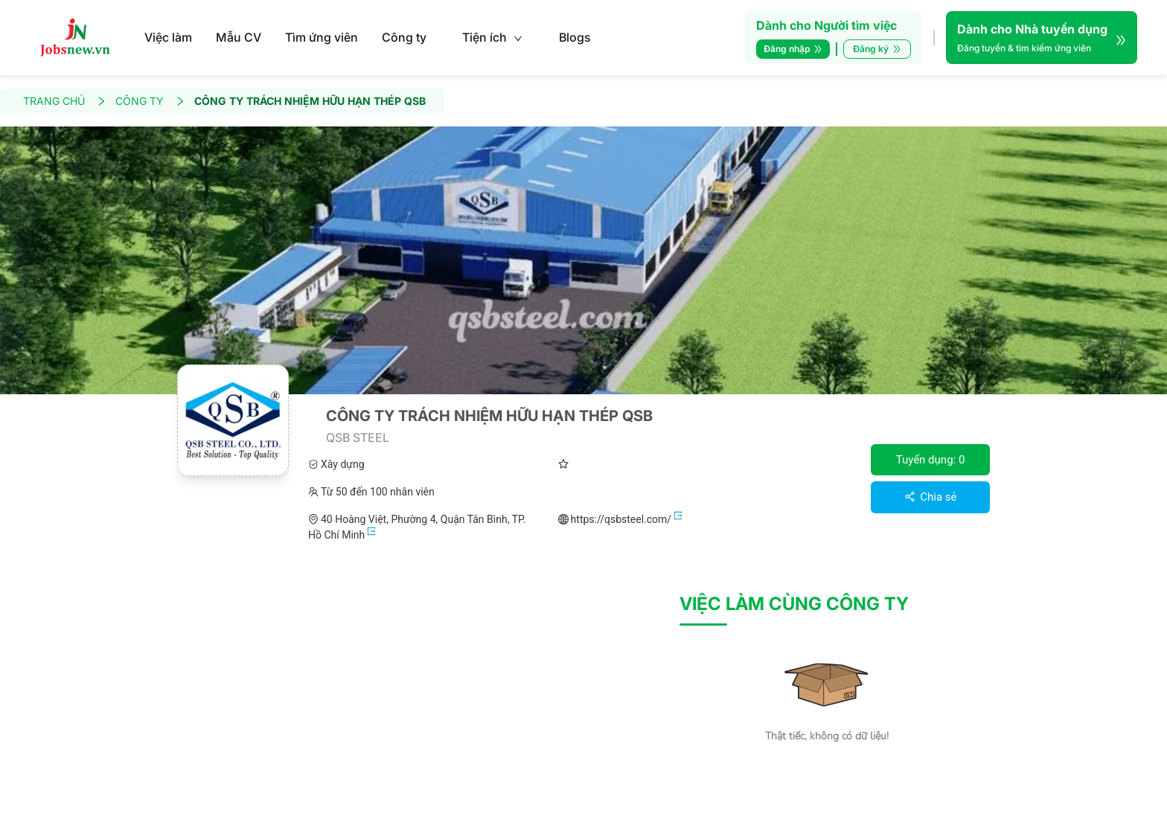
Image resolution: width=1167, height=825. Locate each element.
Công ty (404, 37)
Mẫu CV (238, 37)
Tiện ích (492, 37)
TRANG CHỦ (64, 100)
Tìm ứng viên (321, 37)
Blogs (575, 37)
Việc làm (168, 37)
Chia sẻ (930, 497)
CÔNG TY (150, 100)
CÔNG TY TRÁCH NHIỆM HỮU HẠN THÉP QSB (310, 100)
